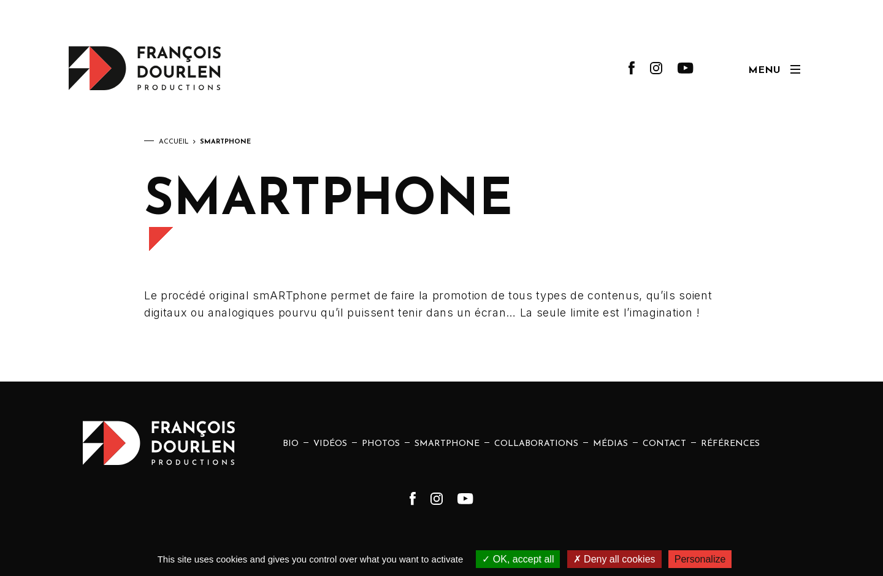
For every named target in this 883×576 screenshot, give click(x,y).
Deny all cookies (614, 559)
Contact (664, 443)
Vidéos (330, 443)
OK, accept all (518, 559)
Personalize (700, 559)
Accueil (174, 142)
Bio (291, 443)
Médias (610, 443)
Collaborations (536, 443)
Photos (381, 443)
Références (730, 443)
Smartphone (447, 443)
